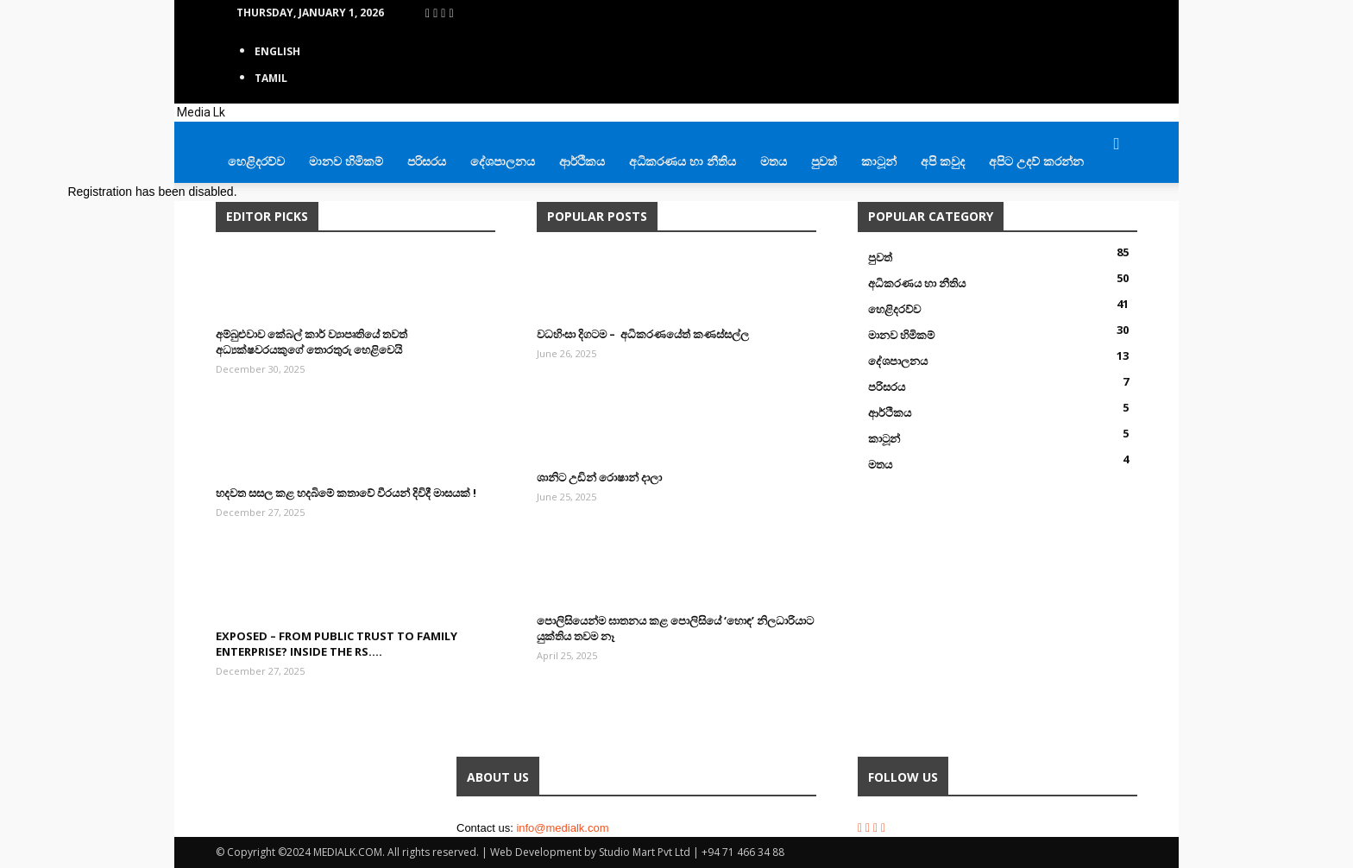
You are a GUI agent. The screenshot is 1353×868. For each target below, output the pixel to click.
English (277, 51)
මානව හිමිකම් (346, 161)
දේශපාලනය (502, 161)
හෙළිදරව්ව (256, 161)
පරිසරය (426, 161)
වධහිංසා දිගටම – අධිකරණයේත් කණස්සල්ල (643, 334)
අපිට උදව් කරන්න (1036, 161)
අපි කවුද (943, 161)
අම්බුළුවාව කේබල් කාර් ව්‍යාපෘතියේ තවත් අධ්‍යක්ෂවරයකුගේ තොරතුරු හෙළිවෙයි (311, 341)
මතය (773, 161)
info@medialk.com (562, 827)
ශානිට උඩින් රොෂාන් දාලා (599, 477)
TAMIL (271, 78)
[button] (1116, 144)
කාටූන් (879, 161)
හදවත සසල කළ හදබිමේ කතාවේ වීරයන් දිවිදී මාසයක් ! (346, 492)
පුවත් (824, 161)
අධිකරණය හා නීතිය (682, 161)
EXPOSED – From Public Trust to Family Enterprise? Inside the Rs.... (336, 643)
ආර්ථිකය (582, 161)
